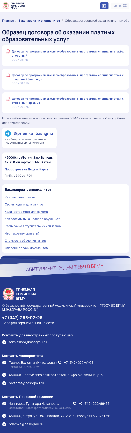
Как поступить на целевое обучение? (32, 219)
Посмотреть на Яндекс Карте (26, 169)
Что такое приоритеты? (22, 233)
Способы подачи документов (26, 248)
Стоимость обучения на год (25, 240)
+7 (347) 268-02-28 (22, 318)
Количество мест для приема (26, 212)
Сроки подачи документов (24, 204)
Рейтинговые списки (20, 197)
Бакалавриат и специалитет (39, 20)
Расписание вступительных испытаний (33, 226)
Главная (8, 20)
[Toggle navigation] (120, 6)
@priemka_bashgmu (29, 133)
